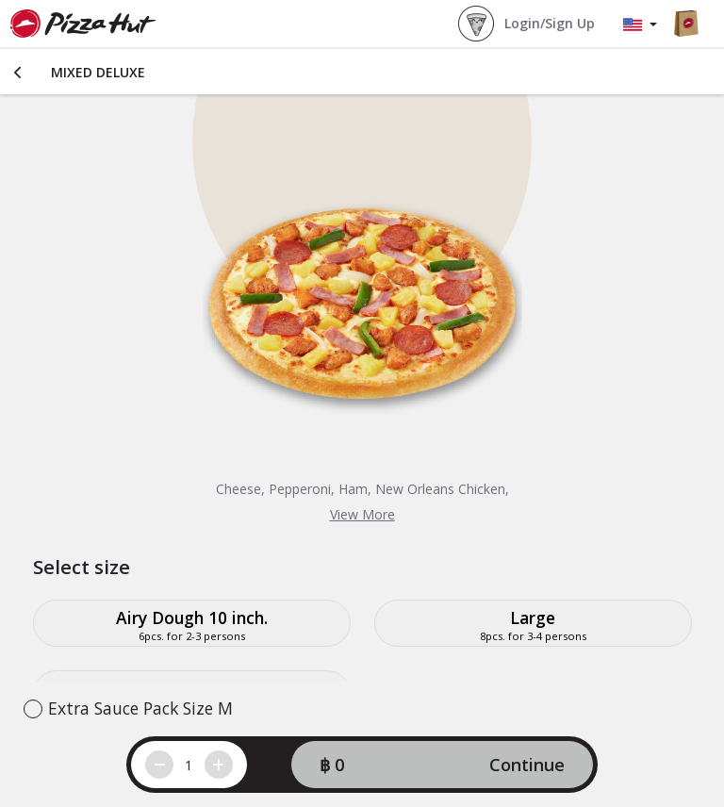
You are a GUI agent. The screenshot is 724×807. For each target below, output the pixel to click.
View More (362, 514)
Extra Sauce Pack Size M (140, 708)
